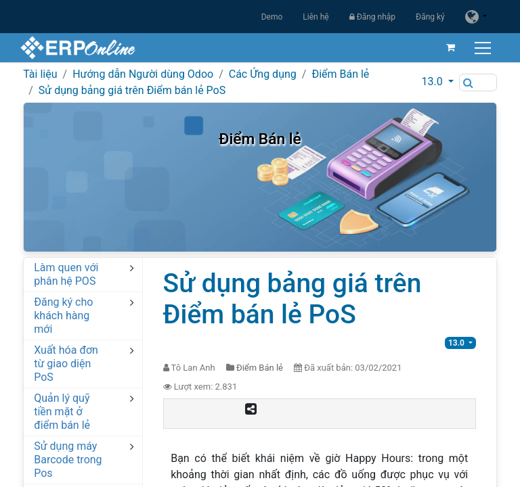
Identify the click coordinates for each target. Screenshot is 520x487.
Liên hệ (315, 17)
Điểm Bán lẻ (340, 74)
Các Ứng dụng (263, 74)
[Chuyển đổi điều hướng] (481, 47)
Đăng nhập (372, 17)
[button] (437, 81)
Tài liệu (40, 74)
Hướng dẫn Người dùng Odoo (142, 74)
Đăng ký (430, 17)
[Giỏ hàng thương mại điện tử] (447, 47)
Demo (272, 17)
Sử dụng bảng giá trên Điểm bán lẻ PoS (132, 90)
